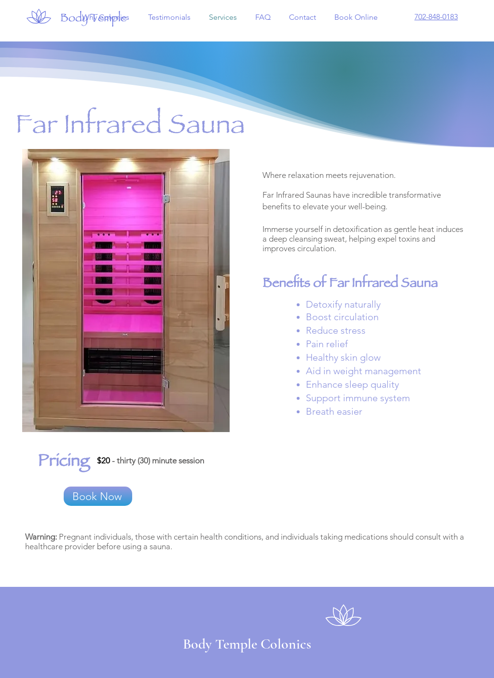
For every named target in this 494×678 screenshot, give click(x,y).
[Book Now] (98, 496)
